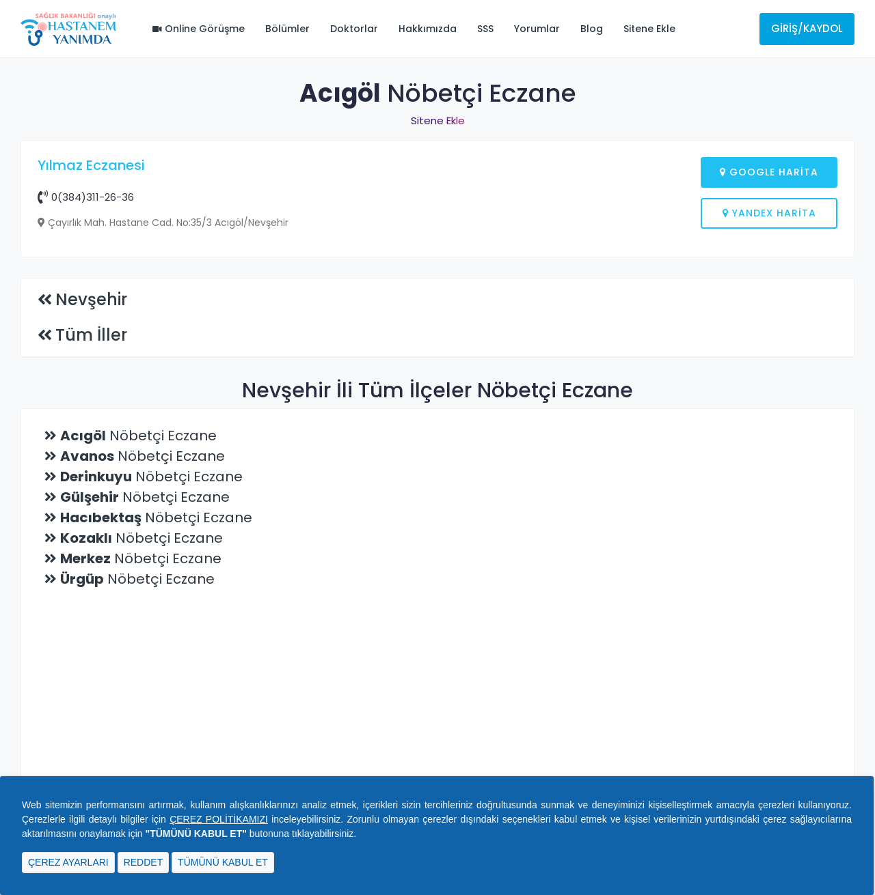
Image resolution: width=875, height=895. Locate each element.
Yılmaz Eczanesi (91, 165)
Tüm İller (91, 554)
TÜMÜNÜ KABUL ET (223, 862)
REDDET (143, 862)
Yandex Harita (769, 213)
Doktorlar (354, 28)
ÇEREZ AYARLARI (68, 862)
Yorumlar (537, 28)
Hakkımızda (428, 28)
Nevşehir (91, 518)
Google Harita (769, 172)
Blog (591, 28)
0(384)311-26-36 (86, 197)
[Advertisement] (437, 379)
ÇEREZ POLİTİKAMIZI (219, 819)
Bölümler (287, 28)
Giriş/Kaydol (807, 28)
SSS (485, 28)
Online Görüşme (198, 28)
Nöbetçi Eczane (138, 654)
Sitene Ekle (649, 28)
